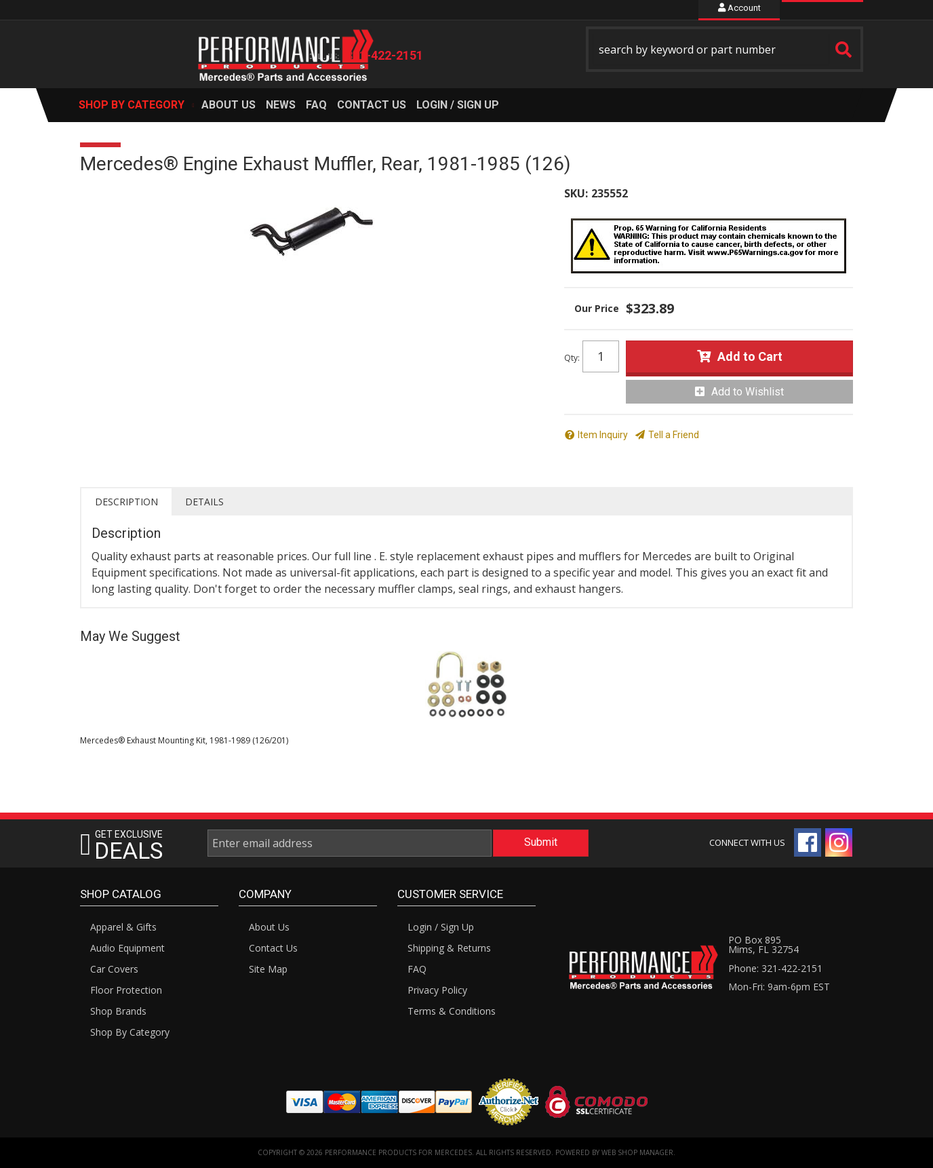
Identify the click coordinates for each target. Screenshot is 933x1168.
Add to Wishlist (747, 391)
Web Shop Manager (637, 1152)
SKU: (576, 193)
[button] (724, 49)
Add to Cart (749, 356)
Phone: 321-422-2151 (775, 968)
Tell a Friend (673, 434)
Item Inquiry (603, 434)
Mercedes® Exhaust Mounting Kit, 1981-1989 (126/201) (184, 740)
